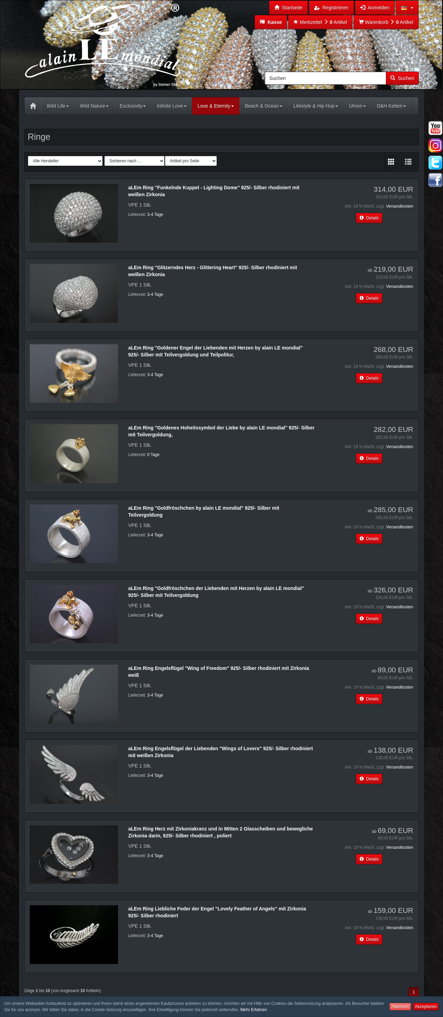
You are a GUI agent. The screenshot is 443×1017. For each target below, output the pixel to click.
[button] (407, 7)
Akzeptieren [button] (426, 1006)
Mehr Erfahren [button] (253, 1009)
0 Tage (153, 454)
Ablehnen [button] (400, 1006)
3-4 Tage (155, 214)
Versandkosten (399, 206)
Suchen (402, 78)
